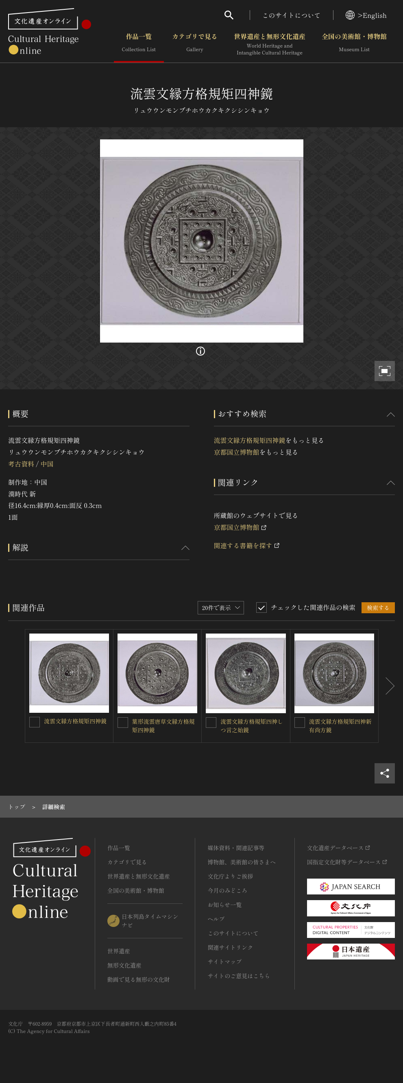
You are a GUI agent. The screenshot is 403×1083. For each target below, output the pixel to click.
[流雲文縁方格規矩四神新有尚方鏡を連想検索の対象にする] (299, 722)
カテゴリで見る (195, 44)
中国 (46, 464)
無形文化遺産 (124, 965)
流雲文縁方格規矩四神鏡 (249, 440)
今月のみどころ (227, 890)
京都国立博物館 (236, 452)
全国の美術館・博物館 (354, 44)
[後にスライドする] (387, 686)
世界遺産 (118, 951)
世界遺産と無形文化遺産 (269, 44)
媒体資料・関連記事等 (235, 848)
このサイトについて (291, 15)
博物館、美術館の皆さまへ (241, 862)
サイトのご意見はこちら (238, 976)
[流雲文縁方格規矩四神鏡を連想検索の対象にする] (34, 722)
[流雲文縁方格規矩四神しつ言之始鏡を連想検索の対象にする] (211, 722)
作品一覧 (139, 44)
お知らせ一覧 (224, 905)
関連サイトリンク (230, 947)
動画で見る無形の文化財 (138, 979)
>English (366, 15)
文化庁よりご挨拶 (230, 876)
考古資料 (21, 464)
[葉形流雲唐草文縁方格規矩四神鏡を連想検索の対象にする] (123, 722)
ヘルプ (215, 919)
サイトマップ (224, 961)
